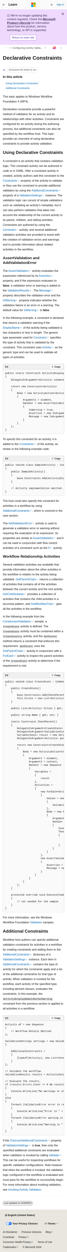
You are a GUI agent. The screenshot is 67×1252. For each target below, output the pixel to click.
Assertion (45, 275)
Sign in (60, 4)
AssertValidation (18, 270)
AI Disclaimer (10, 1232)
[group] (33, 402)
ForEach (8, 655)
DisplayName (11, 327)
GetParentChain (26, 579)
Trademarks (9, 1247)
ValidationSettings (30, 195)
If (49, 547)
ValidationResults (18, 290)
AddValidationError (20, 523)
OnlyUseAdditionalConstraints (28, 1140)
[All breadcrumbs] (6, 48)
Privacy (23, 1237)
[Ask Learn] (54, 48)
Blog (48, 1232)
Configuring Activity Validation (28, 48)
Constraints (10, 180)
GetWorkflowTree (42, 603)
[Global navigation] (3, 5)
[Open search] (51, 5)
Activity (46, 347)
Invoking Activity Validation (24, 1189)
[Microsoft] (33, 4)
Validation (36, 922)
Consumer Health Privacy (17, 1242)
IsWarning (9, 300)
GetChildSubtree (13, 594)
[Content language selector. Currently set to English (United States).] (20, 1215)
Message (45, 290)
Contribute (8, 1237)
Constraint (9, 229)
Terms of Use (45, 1242)
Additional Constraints (18, 88)
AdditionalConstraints (44, 190)
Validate (54, 1155)
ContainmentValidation (17, 621)
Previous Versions (31, 1232)
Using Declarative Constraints (22, 83)
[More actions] (61, 48)
